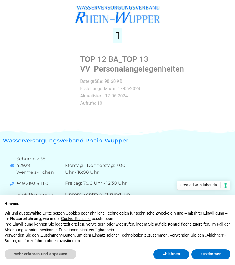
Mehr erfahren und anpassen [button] (40, 254)
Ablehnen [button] (171, 254)
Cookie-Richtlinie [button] (76, 218)
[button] (117, 35)
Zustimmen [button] (210, 254)
